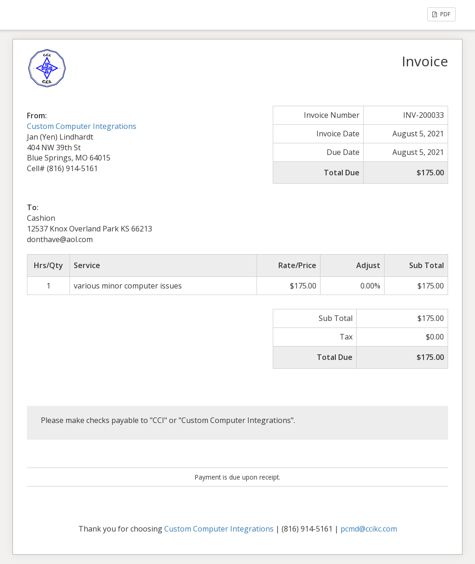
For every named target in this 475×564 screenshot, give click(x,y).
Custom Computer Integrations (81, 126)
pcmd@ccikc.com (368, 529)
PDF (441, 14)
